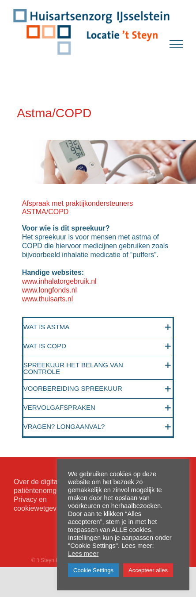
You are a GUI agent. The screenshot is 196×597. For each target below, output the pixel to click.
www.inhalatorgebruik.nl (59, 281)
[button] (98, 327)
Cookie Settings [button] (93, 570)
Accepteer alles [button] (148, 570)
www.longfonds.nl (49, 290)
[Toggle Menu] (176, 44)
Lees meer (83, 553)
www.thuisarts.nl (47, 299)
